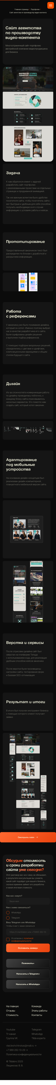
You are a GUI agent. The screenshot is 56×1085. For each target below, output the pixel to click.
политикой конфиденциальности (22, 939)
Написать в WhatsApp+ (28, 984)
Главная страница (21, 9)
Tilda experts (38, 1038)
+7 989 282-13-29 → (17, 1050)
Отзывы (10, 1010)
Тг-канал (11, 1034)
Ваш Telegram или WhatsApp (20, 922)
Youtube (10, 1029)
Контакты (37, 1015)
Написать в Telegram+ (28, 973)
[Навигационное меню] (50, 5)
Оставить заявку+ (28, 948)
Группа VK (12, 1038)
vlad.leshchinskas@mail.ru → (21, 1045)
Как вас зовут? (14, 895)
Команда (36, 1006)
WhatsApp (37, 1034)
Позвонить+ (28, 963)
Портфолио (35, 9)
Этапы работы (39, 1010)
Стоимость (12, 1015)
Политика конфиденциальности (23, 1054)
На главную (12, 1006)
